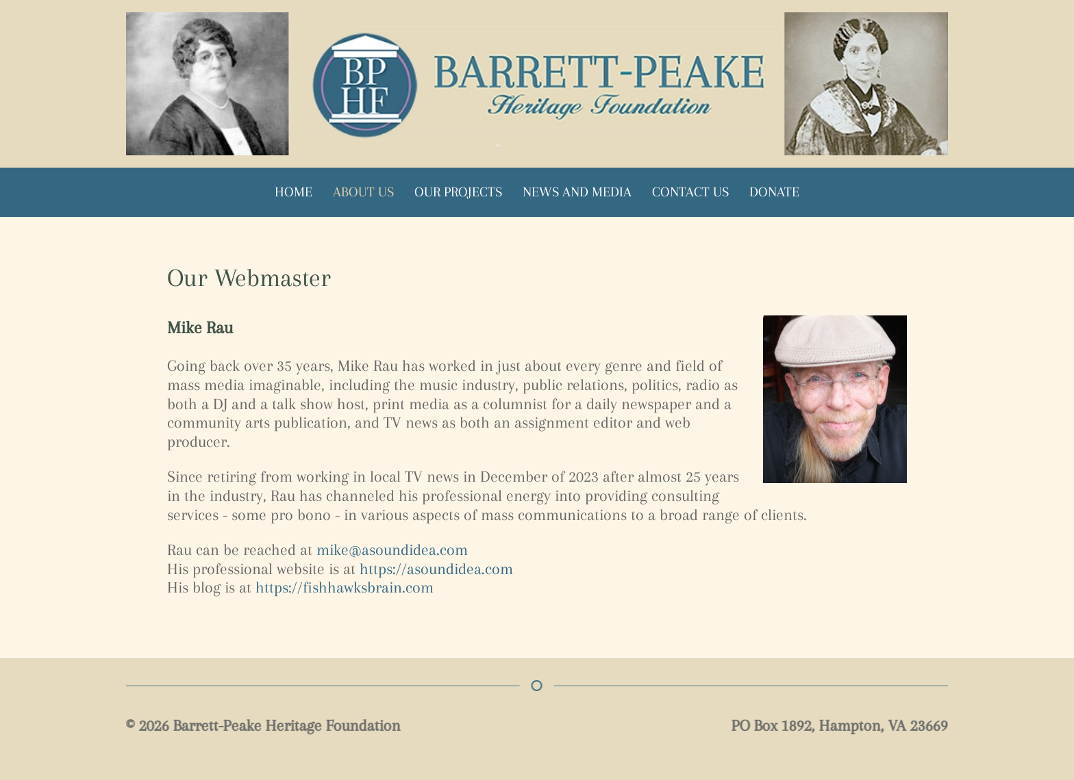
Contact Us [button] (690, 192)
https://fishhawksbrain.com (344, 587)
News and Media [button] (577, 192)
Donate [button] (774, 192)
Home (293, 192)
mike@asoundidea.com (392, 549)
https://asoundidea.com (436, 568)
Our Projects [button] (458, 192)
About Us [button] (363, 192)
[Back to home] (537, 83)
